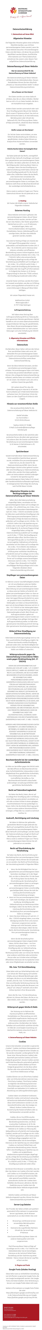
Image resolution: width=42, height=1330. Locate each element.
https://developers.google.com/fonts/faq (20, 1293)
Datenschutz (6, 1328)
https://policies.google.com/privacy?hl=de (22, 1297)
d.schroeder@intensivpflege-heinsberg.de (15, 1317)
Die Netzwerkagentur (16, 1328)
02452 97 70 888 (11, 1314)
